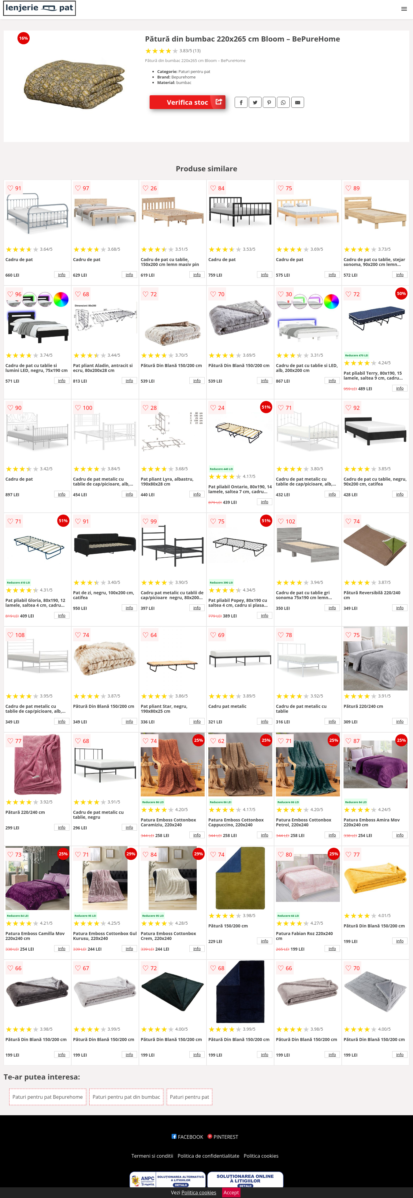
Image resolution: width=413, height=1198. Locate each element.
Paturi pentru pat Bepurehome (48, 1097)
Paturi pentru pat (189, 1097)
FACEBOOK (187, 1137)
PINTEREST (222, 1137)
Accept (231, 1192)
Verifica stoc (196, 102)
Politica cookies (261, 1155)
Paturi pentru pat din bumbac (126, 1097)
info (61, 274)
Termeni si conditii (152, 1155)
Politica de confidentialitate (209, 1155)
